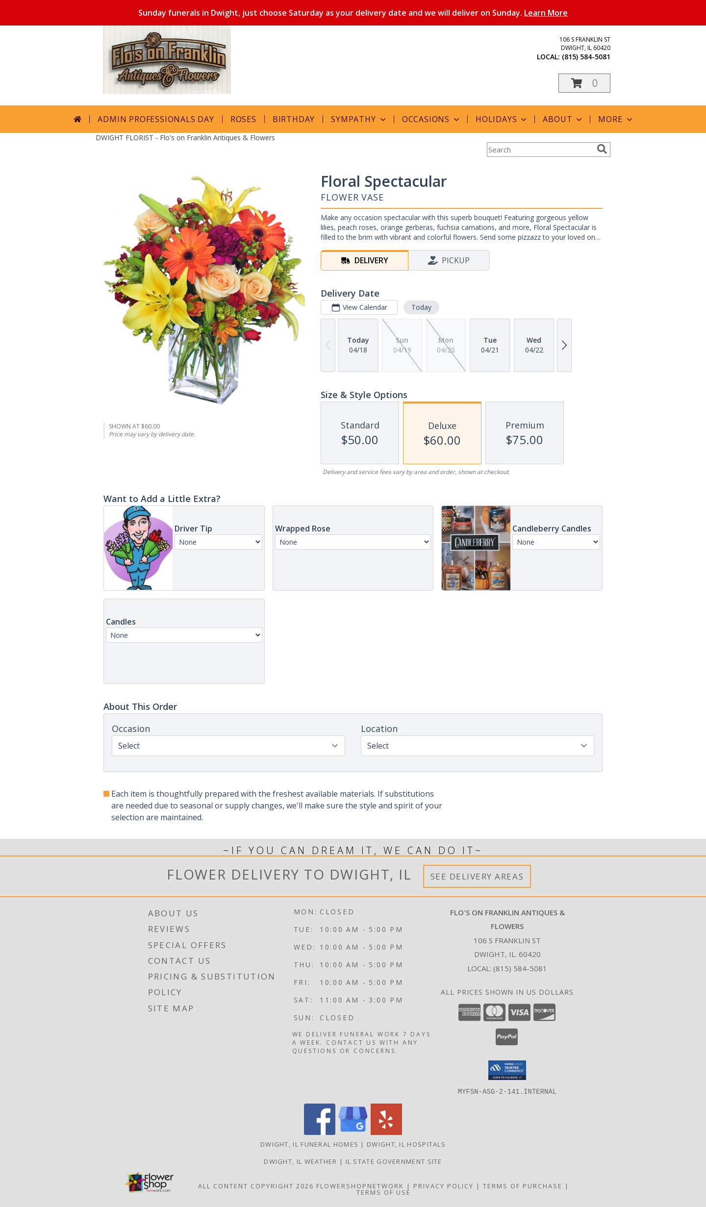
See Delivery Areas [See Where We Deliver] (477, 876)
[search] (602, 149)
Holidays (502, 119)
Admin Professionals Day (156, 119)
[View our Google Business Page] (353, 1131)
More (616, 119)
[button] (584, 83)
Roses (243, 119)
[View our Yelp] (386, 1131)
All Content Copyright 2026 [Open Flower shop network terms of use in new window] (256, 1185)
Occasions (431, 119)
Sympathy (359, 119)
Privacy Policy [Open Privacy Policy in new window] (443, 1185)
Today (421, 307)
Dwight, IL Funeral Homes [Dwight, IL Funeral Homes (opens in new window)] (309, 1143)
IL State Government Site (394, 1161)
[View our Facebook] (319, 1131)
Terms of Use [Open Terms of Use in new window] (383, 1191)
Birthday (294, 119)
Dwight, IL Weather (300, 1161)
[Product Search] (539, 149)
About (563, 119)
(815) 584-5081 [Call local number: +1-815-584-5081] (586, 56)
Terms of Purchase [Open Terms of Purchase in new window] (522, 1185)
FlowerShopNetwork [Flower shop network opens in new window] (360, 1185)
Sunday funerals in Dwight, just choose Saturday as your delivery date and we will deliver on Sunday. (353, 12)
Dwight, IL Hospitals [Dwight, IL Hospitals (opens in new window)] (406, 1143)
